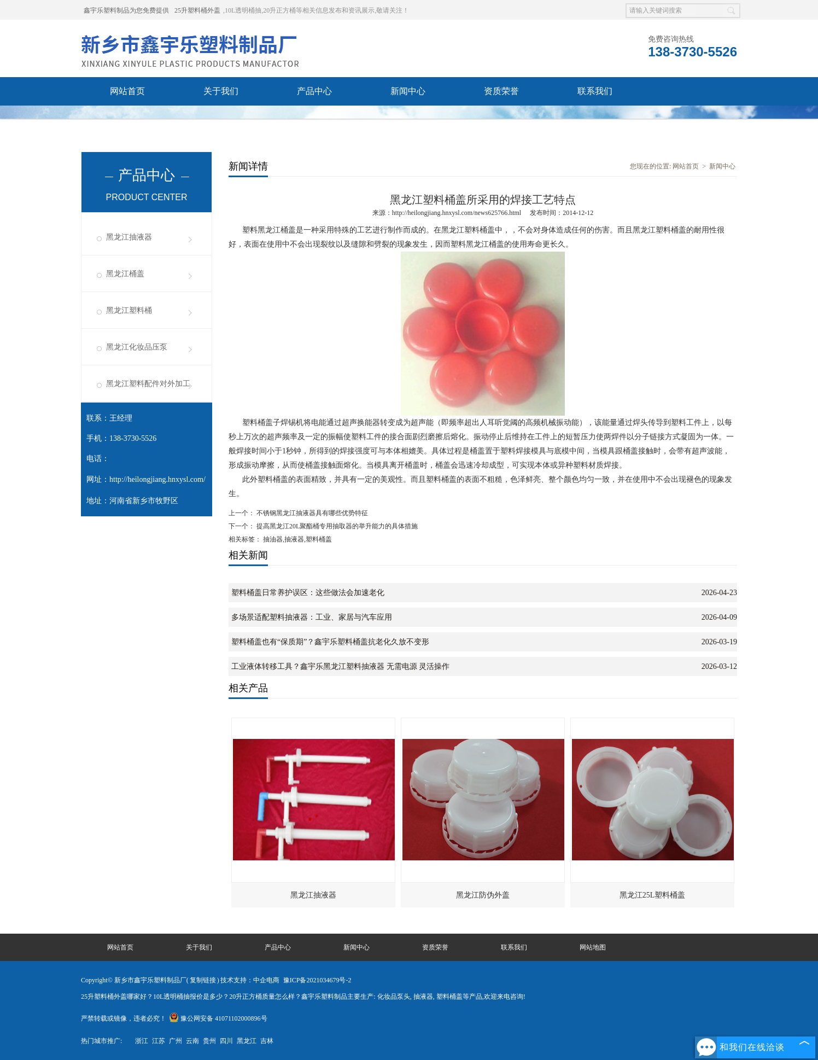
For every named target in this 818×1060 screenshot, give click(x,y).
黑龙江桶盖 (125, 274)
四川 (226, 1041)
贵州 (209, 1041)
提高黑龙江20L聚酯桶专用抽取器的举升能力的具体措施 (336, 526)
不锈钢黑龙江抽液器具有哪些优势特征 (311, 513)
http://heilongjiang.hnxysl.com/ (157, 479)
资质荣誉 (501, 91)
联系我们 (594, 91)
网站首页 (127, 91)
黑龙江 (246, 1041)
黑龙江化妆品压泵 (136, 347)
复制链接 (203, 980)
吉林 (266, 1041)
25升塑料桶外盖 (197, 10)
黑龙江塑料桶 (129, 310)
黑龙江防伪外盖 (483, 895)
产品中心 (314, 91)
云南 (192, 1041)
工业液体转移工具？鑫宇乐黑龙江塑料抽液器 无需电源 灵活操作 (340, 666)
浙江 (141, 1041)
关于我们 (220, 91)
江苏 (158, 1041)
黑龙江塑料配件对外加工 (148, 384)
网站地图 (593, 947)
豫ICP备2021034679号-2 (317, 980)
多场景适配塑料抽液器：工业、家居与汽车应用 (311, 617)
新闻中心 (407, 91)
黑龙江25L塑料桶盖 (653, 895)
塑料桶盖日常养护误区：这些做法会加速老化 (307, 593)
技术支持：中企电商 (249, 980)
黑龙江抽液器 (129, 237)
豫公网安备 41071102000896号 (218, 1018)
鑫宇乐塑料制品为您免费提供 (126, 10)
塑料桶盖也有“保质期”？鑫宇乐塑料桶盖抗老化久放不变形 (330, 642)
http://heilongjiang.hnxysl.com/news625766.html (456, 213)
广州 (175, 1041)
